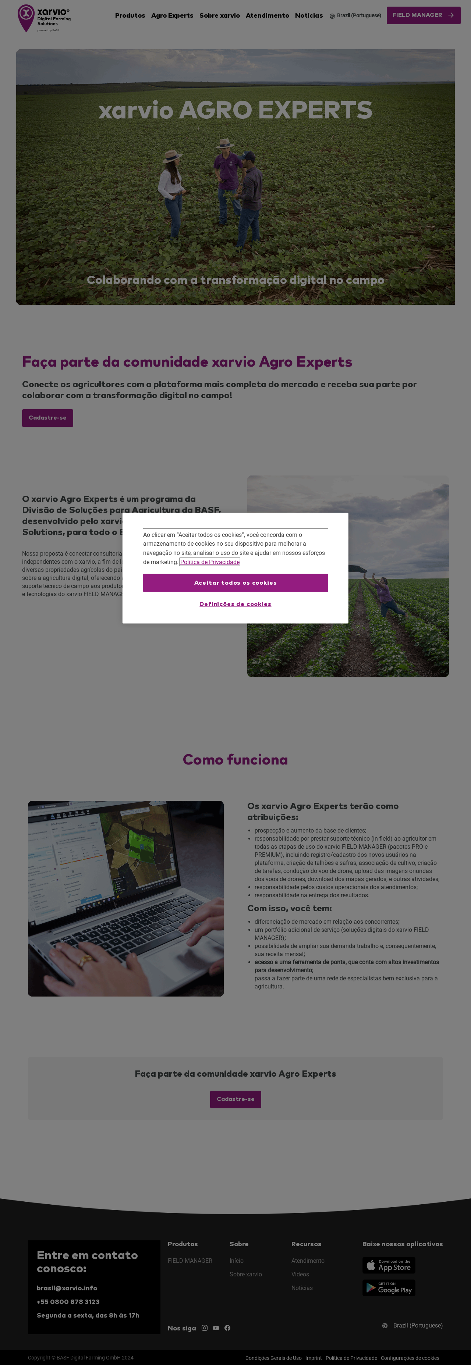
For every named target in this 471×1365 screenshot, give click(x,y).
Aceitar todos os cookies (235, 583)
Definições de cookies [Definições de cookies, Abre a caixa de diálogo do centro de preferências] (235, 604)
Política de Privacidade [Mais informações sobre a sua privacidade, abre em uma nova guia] (210, 561)
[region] (235, 568)
